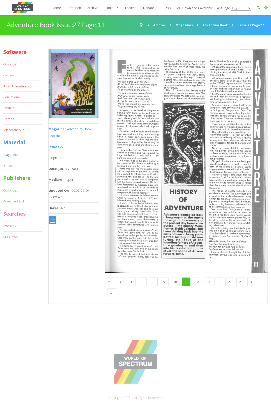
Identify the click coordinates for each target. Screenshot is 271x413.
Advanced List (13, 201)
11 (186, 282)
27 (56, 146)
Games (8, 75)
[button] (266, 7)
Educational (11, 97)
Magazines (184, 25)
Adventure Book (215, 25)
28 (241, 282)
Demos (8, 119)
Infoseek (74, 7)
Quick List (10, 64)
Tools (109, 7)
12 (197, 282)
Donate (148, 7)
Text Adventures (16, 86)
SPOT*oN (10, 237)
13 (208, 282)
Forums (130, 7)
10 (175, 282)
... (153, 282)
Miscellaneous (13, 130)
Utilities (9, 108)
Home (56, 7)
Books (8, 165)
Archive (92, 7)
